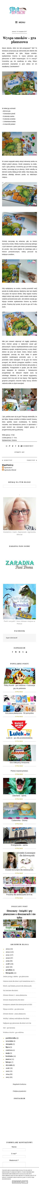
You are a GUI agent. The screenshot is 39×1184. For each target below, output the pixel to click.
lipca (8, 1047)
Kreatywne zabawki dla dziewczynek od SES (17, 1004)
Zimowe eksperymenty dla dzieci (13, 1000)
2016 (8, 1068)
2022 (8, 952)
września (9, 1041)
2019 (8, 961)
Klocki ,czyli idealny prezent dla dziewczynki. (17, 986)
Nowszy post (7, 460)
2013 (8, 1077)
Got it (25, 1182)
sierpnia (9, 1044)
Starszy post (32, 460)
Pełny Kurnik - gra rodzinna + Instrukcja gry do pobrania (19, 688)
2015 (8, 1071)
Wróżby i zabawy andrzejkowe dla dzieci (16, 1018)
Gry (23, 452)
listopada (10, 973)
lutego (8, 1062)
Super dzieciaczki (11, 638)
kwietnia (9, 1056)
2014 (8, 1074)
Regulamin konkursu (19, 1084)
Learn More (17, 1182)
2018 (8, 964)
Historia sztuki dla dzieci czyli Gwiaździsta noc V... (19, 981)
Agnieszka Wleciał (10, 470)
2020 (8, 958)
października (11, 1038)
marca (8, 1059)
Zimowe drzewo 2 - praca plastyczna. (15, 995)
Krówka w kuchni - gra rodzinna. (13, 1032)
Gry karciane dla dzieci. (10, 990)
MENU (19, 22)
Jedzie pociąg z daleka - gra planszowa (15, 976)
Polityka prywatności (19, 1091)
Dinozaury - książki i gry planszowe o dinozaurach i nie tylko (19, 914)
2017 (8, 967)
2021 (8, 955)
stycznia (9, 1065)
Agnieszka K (8, 467)
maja (8, 1053)
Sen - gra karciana (9, 1028)
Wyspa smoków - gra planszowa (13, 1009)
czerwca (9, 1050)
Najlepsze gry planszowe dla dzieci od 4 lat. (17, 1023)
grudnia (9, 970)
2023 (8, 949)
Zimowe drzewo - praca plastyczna (14, 1014)
